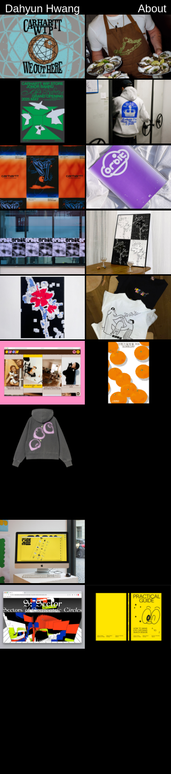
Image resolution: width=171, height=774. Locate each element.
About (152, 8)
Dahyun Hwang (42, 8)
